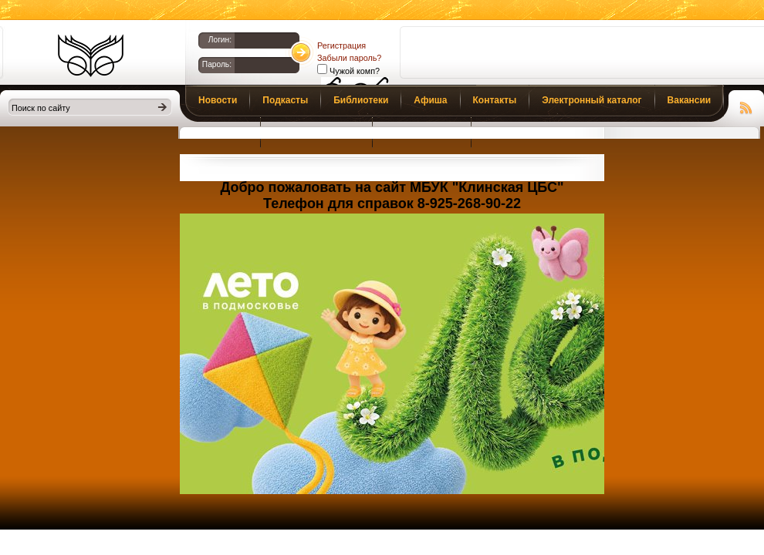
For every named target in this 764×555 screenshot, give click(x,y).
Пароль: (217, 64)
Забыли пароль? (349, 57)
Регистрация (341, 45)
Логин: (220, 39)
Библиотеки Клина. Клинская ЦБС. (90, 55)
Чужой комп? (353, 71)
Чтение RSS (746, 105)
